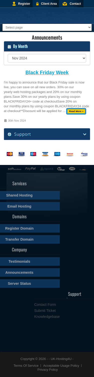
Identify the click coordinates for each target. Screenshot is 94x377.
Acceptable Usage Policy (61, 365)
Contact (75, 4)
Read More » (76, 111)
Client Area (49, 4)
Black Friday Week (47, 72)
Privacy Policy (48, 369)
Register (24, 4)
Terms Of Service (26, 365)
